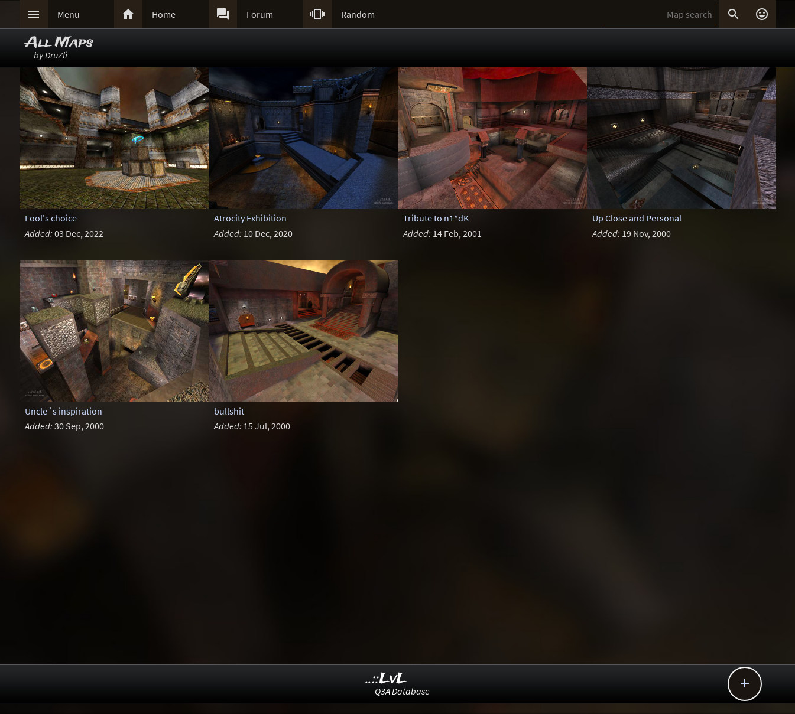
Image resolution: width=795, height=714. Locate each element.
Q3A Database (402, 691)
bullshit (229, 411)
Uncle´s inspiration (63, 411)
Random (358, 14)
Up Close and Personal (637, 218)
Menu (68, 14)
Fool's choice (51, 218)
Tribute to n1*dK (436, 218)
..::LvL (386, 679)
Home (164, 14)
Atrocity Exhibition (250, 218)
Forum (259, 14)
